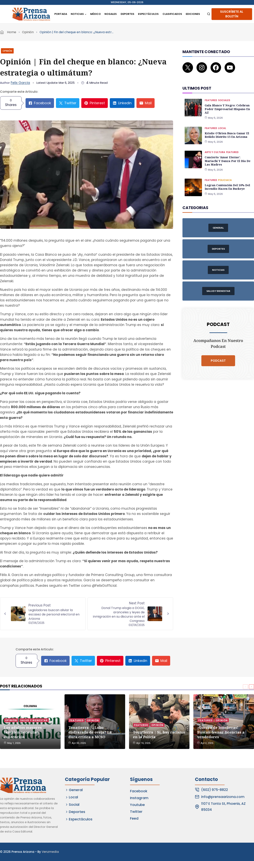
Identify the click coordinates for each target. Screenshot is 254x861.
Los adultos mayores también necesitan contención (23, 732)
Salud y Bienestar (34, 720)
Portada (60, 14)
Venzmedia (50, 852)
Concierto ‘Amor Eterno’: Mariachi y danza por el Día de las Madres (229, 156)
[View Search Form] (209, 14)
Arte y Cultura (215, 147)
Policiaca (225, 175)
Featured (211, 95)
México (95, 14)
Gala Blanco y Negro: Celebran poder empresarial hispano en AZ (227, 104)
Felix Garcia (20, 82)
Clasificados (172, 14)
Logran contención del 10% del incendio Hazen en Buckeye (227, 181)
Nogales (110, 14)
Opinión (28, 32)
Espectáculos (148, 14)
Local (222, 123)
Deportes (127, 14)
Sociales (224, 95)
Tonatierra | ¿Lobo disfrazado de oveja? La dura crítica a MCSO (90, 732)
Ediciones (193, 14)
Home (11, 32)
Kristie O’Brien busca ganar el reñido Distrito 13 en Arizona (227, 130)
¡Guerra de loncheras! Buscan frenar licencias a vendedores (220, 732)
